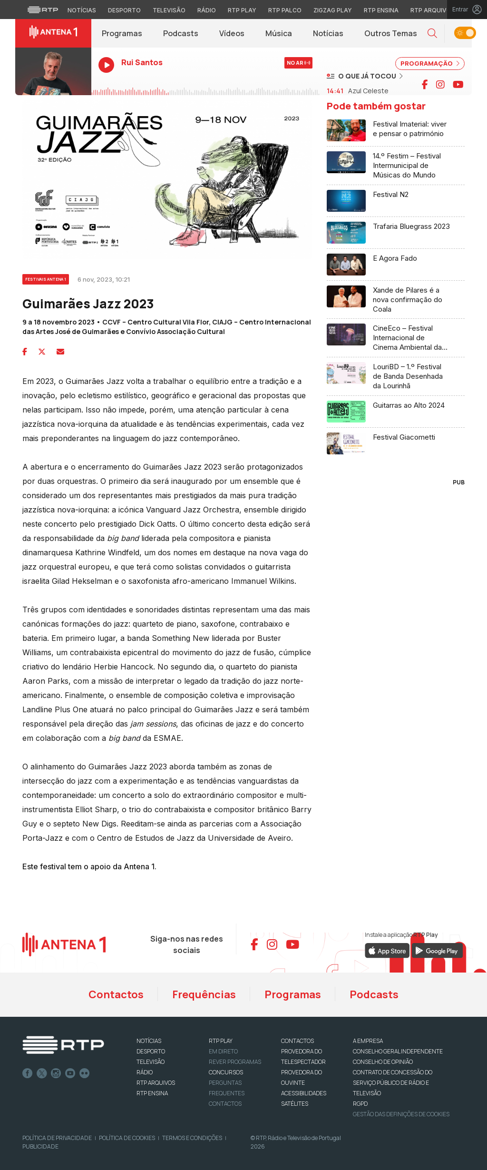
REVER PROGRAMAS (235, 1062)
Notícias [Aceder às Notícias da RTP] (82, 10)
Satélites (294, 1104)
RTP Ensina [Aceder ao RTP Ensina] (381, 10)
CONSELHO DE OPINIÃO (383, 1062)
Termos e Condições (192, 1138)
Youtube (70, 1073)
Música (278, 33)
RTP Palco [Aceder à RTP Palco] (285, 10)
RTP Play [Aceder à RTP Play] (242, 10)
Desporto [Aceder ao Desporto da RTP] (124, 10)
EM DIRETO (223, 1051)
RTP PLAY (221, 1041)
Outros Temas (390, 33)
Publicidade (40, 1146)
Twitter (42, 1073)
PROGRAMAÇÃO (429, 63)
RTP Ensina (152, 1093)
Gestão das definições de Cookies (401, 1114)
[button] (432, 33)
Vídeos (231, 33)
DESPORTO (150, 1051)
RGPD (360, 1104)
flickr (84, 1073)
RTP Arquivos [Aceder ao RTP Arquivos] (432, 10)
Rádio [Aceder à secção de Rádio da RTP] (206, 10)
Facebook (27, 1073)
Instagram (56, 1073)
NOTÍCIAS (148, 1041)
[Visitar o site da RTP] (43, 9)
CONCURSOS (226, 1072)
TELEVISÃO (150, 1062)
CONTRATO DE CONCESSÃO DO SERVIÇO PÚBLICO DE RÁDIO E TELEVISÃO (392, 1082)
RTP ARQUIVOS (155, 1083)
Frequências (204, 994)
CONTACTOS (297, 1041)
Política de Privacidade (57, 1138)
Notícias (328, 33)
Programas (122, 33)
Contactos (116, 994)
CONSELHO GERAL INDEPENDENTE (398, 1051)
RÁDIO (144, 1072)
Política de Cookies (127, 1138)
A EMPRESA (368, 1041)
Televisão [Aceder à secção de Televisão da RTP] (169, 10)
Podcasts (180, 33)
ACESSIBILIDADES (303, 1093)
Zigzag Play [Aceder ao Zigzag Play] (332, 10)
